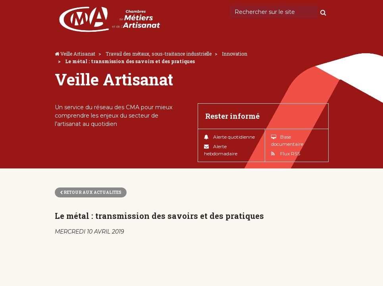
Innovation (234, 53)
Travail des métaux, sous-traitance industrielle (159, 53)
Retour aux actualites (90, 192)
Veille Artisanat (77, 53)
